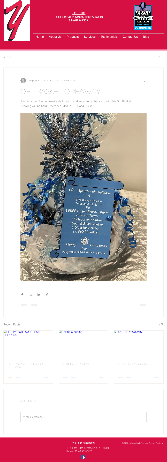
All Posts (7, 57)
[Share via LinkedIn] (38, 294)
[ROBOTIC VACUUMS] (138, 344)
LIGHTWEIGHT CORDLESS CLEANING (26, 365)
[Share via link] (47, 294)
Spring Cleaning (76, 363)
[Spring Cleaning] (83, 344)
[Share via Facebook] (22, 294)
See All (160, 324)
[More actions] (144, 81)
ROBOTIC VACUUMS (132, 363)
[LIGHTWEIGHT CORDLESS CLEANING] (28, 344)
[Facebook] (83, 457)
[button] (159, 57)
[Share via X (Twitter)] (30, 294)
